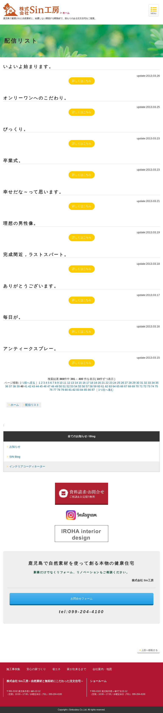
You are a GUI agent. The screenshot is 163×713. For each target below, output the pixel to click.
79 (62, 389)
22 (106, 382)
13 (72, 382)
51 (64, 386)
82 (73, 389)
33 (149, 382)
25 (118, 382)
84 (81, 389)
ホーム (14, 404)
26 (122, 382)
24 (114, 382)
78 (58, 389)
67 (125, 386)
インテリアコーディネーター (26, 466)
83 (77, 389)
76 (50, 389)
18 (91, 382)
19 (95, 382)
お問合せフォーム (81, 598)
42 (29, 386)
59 (94, 386)
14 (76, 382)
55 (79, 386)
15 (80, 382)
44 (37, 386)
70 (137, 386)
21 (103, 382)
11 (64, 382)
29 (133, 382)
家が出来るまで (76, 669)
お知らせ (13, 446)
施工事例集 (13, 669)
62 (106, 386)
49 (56, 386)
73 (148, 386)
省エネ (56, 669)
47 (48, 386)
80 (66, 389)
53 (71, 386)
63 (110, 386)
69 (133, 386)
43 (33, 386)
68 (129, 386)
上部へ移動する (148, 650)
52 (67, 386)
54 (75, 386)
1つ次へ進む (106, 389)
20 (99, 382)
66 (121, 386)
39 (18, 386)
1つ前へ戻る (27, 382)
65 (118, 386)
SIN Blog (13, 456)
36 (6, 386)
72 (144, 386)
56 (83, 386)
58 (91, 386)
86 (89, 389)
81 (70, 389)
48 (52, 386)
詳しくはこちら (81, 80)
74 (152, 386)
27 (126, 382)
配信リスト (31, 404)
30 (137, 382)
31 (141, 382)
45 (41, 386)
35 (156, 382)
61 (102, 386)
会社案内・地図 (102, 669)
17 (87, 382)
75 (156, 386)
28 (130, 382)
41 (25, 386)
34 (153, 382)
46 (45, 386)
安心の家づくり (36, 669)
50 (60, 386)
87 (93, 389)
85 (85, 389)
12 (68, 382)
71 (140, 386)
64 (114, 386)
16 (84, 382)
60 (98, 386)
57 (87, 386)
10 (60, 382)
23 (110, 382)
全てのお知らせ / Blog (82, 436)
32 (145, 382)
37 (10, 386)
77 (54, 389)
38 (14, 386)
